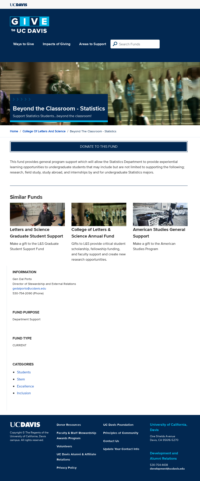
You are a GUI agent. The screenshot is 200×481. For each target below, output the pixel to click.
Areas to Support (92, 43)
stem (21, 379)
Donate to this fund (99, 146)
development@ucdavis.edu (167, 468)
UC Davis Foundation (118, 424)
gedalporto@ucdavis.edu (29, 288)
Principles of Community (120, 433)
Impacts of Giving (56, 43)
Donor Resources (69, 424)
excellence (25, 386)
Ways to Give (23, 43)
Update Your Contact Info (121, 449)
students (24, 372)
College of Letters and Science (43, 131)
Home (14, 131)
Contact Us (111, 441)
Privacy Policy (67, 467)
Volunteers (64, 446)
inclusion (24, 393)
